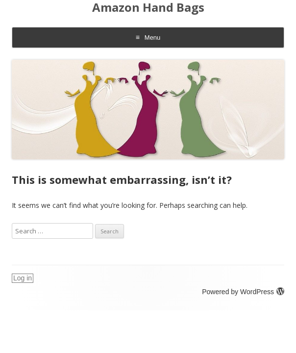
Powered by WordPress (243, 292)
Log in (22, 278)
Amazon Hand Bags (148, 7)
